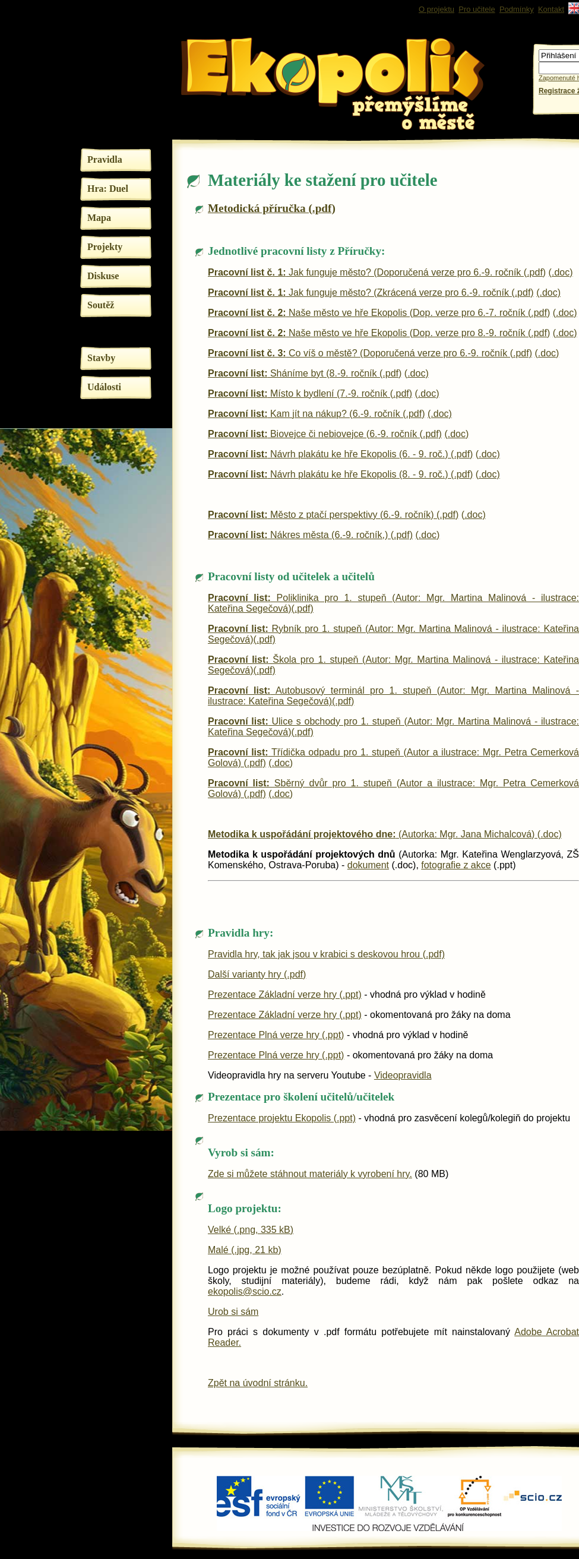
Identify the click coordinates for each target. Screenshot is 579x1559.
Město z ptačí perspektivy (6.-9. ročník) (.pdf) (333, 515)
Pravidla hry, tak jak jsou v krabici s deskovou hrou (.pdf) (326, 954)
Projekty (104, 247)
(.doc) (561, 272)
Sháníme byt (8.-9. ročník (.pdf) (304, 373)
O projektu (436, 9)
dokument (368, 865)
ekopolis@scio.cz (244, 1291)
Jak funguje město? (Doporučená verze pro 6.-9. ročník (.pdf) (377, 272)
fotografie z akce (456, 865)
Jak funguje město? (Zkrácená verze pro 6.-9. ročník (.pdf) (371, 292)
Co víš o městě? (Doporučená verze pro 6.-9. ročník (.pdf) (370, 353)
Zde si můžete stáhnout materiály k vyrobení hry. (310, 1174)
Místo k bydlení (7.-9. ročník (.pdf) (310, 393)
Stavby (101, 358)
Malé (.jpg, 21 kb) (244, 1250)
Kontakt (551, 9)
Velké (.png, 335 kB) (250, 1230)
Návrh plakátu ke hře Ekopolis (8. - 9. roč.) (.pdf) (340, 474)
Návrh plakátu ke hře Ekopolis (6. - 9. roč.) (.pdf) (340, 454)
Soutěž (100, 305)
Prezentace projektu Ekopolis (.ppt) (282, 1118)
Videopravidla (403, 1075)
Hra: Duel (107, 189)
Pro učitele (476, 9)
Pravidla (104, 159)
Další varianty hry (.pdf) (257, 974)
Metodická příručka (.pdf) (272, 208)
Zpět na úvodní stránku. (258, 1383)
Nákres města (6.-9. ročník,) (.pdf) (310, 535)
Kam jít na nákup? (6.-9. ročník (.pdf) (316, 414)
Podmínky (516, 9)
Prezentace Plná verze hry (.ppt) (276, 1035)
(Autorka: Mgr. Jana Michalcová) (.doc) (385, 834)
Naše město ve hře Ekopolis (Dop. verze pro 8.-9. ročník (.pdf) (379, 333)
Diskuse (103, 276)
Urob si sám (233, 1312)
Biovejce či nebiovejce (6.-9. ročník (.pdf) (325, 434)
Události (104, 387)
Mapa (99, 218)
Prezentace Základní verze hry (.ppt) (285, 994)
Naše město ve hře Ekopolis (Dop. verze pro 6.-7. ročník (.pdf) (379, 313)
